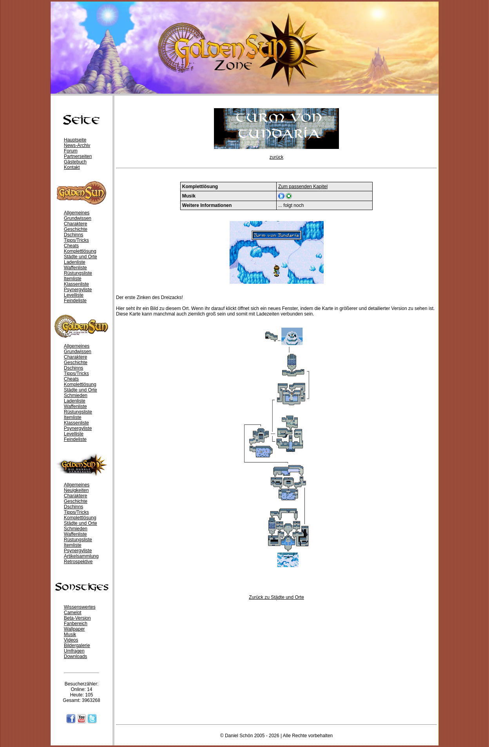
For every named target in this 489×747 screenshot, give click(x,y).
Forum (71, 151)
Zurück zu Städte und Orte (276, 597)
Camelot (73, 612)
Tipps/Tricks (76, 240)
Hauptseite (75, 140)
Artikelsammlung (81, 556)
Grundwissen (77, 218)
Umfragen (74, 651)
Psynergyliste (78, 289)
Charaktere (75, 224)
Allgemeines (76, 213)
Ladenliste (74, 262)
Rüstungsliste (78, 273)
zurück (276, 157)
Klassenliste (76, 284)
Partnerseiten (78, 156)
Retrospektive (78, 561)
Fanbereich (75, 623)
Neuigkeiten (76, 490)
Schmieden (75, 395)
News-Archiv (77, 145)
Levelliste (73, 295)
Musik (70, 634)
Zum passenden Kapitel (303, 186)
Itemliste (73, 278)
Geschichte (75, 229)
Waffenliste (75, 267)
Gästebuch (75, 162)
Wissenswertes (80, 607)
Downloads (75, 656)
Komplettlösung (80, 251)
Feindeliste (75, 300)
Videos (71, 640)
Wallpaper (74, 629)
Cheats (71, 245)
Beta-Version (77, 618)
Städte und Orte (80, 256)
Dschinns (73, 235)
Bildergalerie (77, 645)
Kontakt (72, 167)
